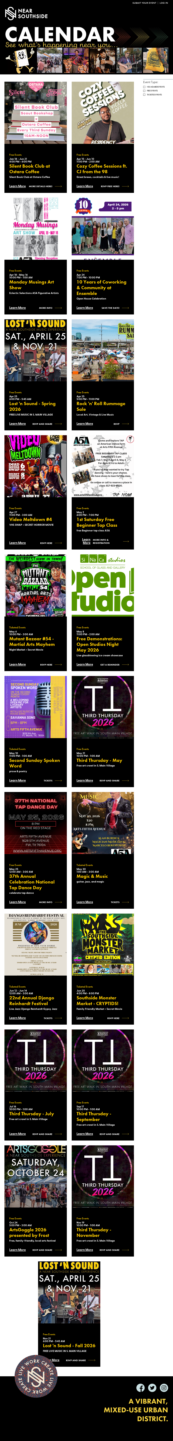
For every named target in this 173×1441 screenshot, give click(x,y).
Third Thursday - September (94, 1116)
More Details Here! (40, 186)
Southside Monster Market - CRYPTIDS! (97, 1000)
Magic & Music (92, 876)
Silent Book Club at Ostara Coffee (29, 169)
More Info (45, 307)
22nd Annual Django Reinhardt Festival (31, 1000)
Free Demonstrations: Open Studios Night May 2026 (99, 644)
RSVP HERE (46, 543)
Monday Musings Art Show (31, 285)
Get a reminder (109, 664)
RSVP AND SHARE (42, 1250)
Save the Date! (110, 307)
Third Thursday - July (31, 1114)
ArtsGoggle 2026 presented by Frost (29, 1232)
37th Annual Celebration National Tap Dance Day (32, 881)
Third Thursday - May (99, 760)
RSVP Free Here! (110, 186)
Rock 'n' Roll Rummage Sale (101, 406)
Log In (164, 3)
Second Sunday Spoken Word (34, 763)
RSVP (116, 424)
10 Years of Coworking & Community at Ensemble (101, 287)
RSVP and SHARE (42, 424)
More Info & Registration (101, 541)
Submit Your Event (144, 3)
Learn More (17, 186)
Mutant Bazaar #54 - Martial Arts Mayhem (32, 641)
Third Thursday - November (94, 1232)
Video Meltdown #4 (30, 519)
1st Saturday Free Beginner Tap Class (97, 522)
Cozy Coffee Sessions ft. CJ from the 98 (102, 169)
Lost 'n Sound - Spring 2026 (32, 406)
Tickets (48, 780)
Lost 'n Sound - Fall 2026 (69, 1345)
